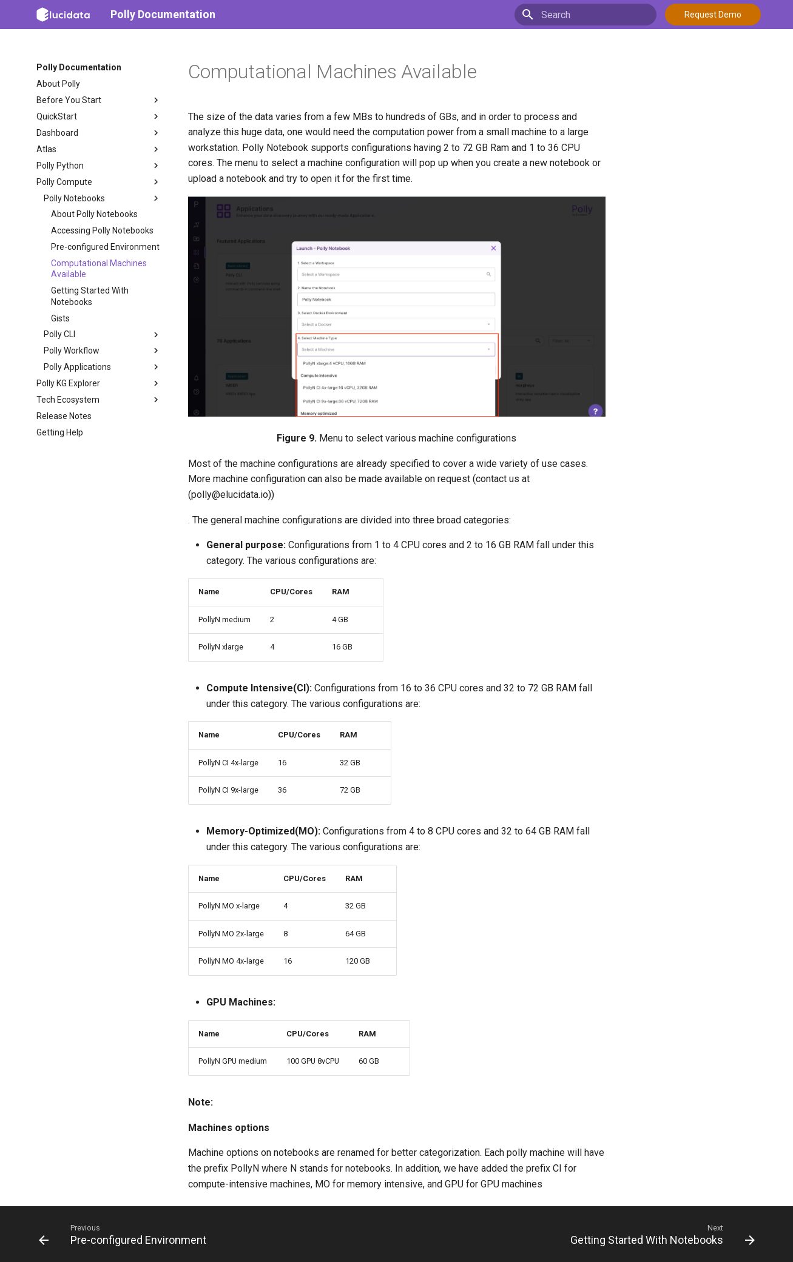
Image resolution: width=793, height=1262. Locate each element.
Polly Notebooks (102, 198)
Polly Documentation (162, 14)
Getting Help (59, 432)
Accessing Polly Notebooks (102, 230)
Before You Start (98, 100)
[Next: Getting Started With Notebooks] (659, 1234)
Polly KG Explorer (98, 383)
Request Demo (712, 14)
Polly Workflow (102, 350)
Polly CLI (102, 334)
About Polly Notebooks (94, 214)
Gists (60, 318)
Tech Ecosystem (98, 399)
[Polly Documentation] (64, 14)
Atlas (98, 149)
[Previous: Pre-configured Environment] (125, 1234)
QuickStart (98, 116)
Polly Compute (98, 181)
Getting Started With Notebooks (90, 296)
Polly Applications (102, 366)
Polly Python (98, 165)
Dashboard (98, 132)
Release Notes (64, 416)
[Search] (585, 14)
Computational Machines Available (99, 268)
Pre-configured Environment (105, 247)
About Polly (58, 84)
